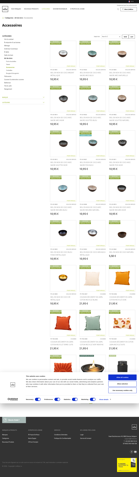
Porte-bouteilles (11, 61)
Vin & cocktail (8, 39)
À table (6, 52)
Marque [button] (23, 97)
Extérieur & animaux (11, 49)
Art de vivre (19, 18)
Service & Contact (85, 438)
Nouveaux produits (8, 442)
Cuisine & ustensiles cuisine (14, 79)
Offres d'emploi (33, 442)
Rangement (8, 89)
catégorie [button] (23, 102)
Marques (5, 434)
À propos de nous (33, 434)
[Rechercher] (118, 9)
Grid (125, 37)
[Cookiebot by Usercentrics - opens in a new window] (12, 473)
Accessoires (28, 18)
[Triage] (111, 37)
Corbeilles (9, 70)
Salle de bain (8, 55)
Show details (104, 473)
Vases (8, 64)
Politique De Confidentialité (62, 438)
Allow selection (122, 457)
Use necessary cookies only (122, 464)
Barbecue (7, 83)
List (131, 37)
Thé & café (8, 86)
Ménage (7, 46)
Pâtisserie (7, 76)
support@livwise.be (131, 439)
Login (82, 434)
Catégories (9, 18)
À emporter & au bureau (12, 42)
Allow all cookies (123, 451)
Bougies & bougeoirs (12, 73)
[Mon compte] (128, 9)
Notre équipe (32, 438)
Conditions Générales (60, 434)
